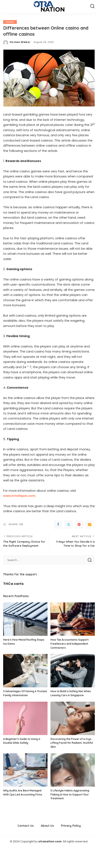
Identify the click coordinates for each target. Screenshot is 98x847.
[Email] (89, 524)
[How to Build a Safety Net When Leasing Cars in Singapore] (72, 670)
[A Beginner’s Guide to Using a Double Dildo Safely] (25, 718)
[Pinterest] (79, 524)
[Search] (92, 6)
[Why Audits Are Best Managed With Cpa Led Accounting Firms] (25, 770)
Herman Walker (20, 42)
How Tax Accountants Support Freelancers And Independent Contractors (69, 643)
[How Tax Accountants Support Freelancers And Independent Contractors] (72, 619)
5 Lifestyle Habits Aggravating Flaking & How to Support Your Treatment (69, 794)
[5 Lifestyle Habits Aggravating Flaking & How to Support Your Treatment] (72, 770)
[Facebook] (58, 524)
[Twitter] (68, 524)
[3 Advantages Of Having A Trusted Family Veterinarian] (25, 670)
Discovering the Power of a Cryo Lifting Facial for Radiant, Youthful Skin (71, 742)
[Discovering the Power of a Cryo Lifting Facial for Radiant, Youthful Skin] (72, 718)
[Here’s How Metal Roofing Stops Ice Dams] (25, 619)
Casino (10, 21)
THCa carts (13, 583)
